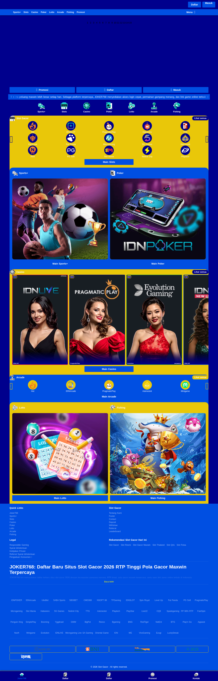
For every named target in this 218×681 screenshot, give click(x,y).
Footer (112, 516)
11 (118, 22)
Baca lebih (109, 582)
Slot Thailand (158, 545)
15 (130, 22)
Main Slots (109, 162)
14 (127, 22)
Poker (43, 12)
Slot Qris (171, 545)
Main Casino (109, 369)
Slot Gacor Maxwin (142, 545)
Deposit (112, 522)
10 (115, 22)
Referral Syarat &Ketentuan (22, 554)
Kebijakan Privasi (17, 551)
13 (124, 22)
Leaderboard (115, 531)
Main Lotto (60, 498)
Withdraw (113, 525)
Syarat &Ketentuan (18, 548)
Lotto (51, 12)
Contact (112, 519)
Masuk (209, 3)
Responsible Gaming (19, 545)
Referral (112, 528)
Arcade (60, 12)
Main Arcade (109, 396)
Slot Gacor (114, 545)
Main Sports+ (60, 263)
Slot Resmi (126, 545)
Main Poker (157, 263)
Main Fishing (158, 498)
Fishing (70, 12)
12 (121, 22)
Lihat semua (200, 118)
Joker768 (6, 12)
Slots (26, 12)
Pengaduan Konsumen (20, 557)
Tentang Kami (115, 513)
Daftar (194, 4)
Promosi (81, 12)
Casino (34, 12)
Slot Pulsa (181, 545)
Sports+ (17, 12)
